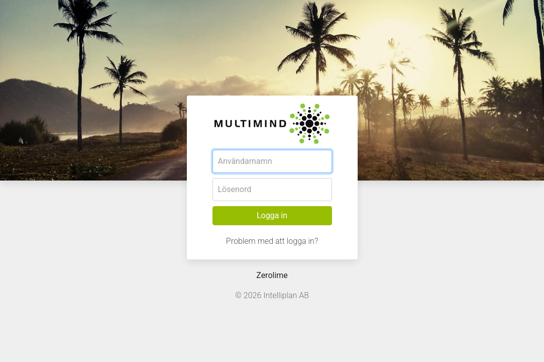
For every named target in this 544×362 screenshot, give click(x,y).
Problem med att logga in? (272, 241)
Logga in (272, 215)
